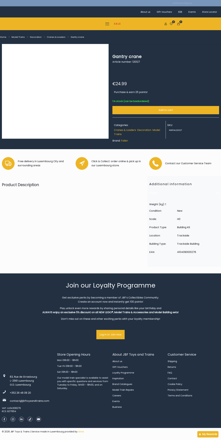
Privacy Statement (178, 389)
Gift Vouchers (120, 367)
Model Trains (18, 37)
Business (117, 407)
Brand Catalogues (122, 384)
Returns (172, 367)
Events (116, 401)
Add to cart (166, 110)
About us (117, 361)
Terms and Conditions (180, 395)
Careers (116, 395)
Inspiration (118, 378)
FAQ (170, 372)
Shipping (172, 361)
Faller (124, 140)
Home (3, 37)
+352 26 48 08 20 (20, 393)
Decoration (36, 37)
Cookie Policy (175, 384)
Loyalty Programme (123, 372)
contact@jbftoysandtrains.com (29, 401)
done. (81, 431)
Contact (172, 378)
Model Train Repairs (123, 389)
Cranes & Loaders (56, 37)
